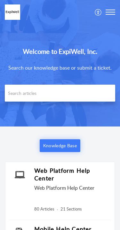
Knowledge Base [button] (60, 145)
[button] (98, 12)
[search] (60, 93)
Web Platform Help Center (62, 174)
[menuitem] (98, 12)
